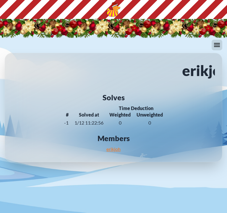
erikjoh (113, 149)
